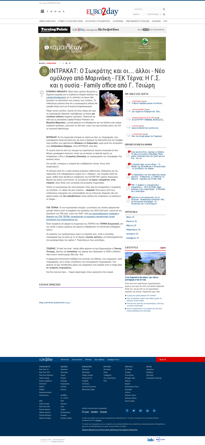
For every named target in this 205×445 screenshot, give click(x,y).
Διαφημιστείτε (113, 359)
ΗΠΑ (62, 401)
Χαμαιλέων (150, 369)
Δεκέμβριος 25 (132, 238)
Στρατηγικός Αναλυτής (154, 378)
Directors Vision (130, 395)
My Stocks (107, 369)
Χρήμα (63, 409)
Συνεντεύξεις (129, 375)
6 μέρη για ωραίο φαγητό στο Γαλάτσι (141, 295)
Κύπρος (63, 389)
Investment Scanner (89, 387)
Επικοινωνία (77, 359)
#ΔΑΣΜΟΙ (156, 21)
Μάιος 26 (130, 217)
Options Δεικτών (45, 412)
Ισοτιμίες (64, 415)
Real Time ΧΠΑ (44, 372)
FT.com (85, 412)
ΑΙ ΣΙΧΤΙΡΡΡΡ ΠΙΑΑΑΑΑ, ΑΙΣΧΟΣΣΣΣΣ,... (145, 119)
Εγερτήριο (128, 389)
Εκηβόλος (149, 372)
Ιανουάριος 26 (132, 234)
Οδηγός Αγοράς (87, 375)
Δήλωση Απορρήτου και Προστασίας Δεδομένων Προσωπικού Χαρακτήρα (109, 430)
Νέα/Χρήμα (86, 372)
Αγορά (63, 375)
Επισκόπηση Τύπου (132, 387)
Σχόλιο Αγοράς (44, 378)
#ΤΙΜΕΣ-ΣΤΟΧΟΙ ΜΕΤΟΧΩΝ (70, 21)
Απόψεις (128, 372)
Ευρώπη (64, 404)
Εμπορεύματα (65, 412)
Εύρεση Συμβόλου (45, 381)
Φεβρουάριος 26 (133, 230)
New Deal (149, 375)
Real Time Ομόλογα (46, 375)
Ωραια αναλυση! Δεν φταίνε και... (142, 127)
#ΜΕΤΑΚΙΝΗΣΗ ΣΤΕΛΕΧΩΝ (137, 21)
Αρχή (161, 359)
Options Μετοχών (45, 418)
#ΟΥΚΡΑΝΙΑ (118, 21)
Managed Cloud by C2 (58, 441)
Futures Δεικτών (44, 409)
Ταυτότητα (65, 359)
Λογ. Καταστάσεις (110, 378)
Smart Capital (130, 401)
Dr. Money (128, 369)
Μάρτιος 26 (131, 225)
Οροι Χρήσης (99, 359)
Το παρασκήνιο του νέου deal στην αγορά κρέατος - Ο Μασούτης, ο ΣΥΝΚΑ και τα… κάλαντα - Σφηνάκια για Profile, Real (145, 177)
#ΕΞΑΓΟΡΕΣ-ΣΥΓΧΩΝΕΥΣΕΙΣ (97, 21)
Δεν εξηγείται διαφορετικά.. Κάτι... (143, 110)
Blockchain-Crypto (88, 389)
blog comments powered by (54, 302)
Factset (103, 412)
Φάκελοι (128, 381)
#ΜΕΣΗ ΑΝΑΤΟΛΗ (47, 21)
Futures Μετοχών (45, 415)
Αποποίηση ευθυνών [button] (145, 53)
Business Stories (131, 398)
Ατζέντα (127, 392)
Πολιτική (63, 387)
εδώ (146, 29)
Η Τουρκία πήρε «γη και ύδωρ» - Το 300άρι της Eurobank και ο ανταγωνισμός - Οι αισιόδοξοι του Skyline (145, 166)
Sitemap (88, 359)
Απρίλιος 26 (131, 221)
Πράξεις (42, 389)
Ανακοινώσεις (44, 395)
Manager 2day (130, 378)
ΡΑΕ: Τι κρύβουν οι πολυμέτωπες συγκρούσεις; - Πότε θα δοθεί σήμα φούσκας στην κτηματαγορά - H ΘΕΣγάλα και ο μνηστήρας (145, 188)
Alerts (106, 372)
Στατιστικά (42, 384)
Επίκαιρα (64, 381)
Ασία (62, 407)
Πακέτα (41, 387)
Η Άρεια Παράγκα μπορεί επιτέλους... (144, 102)
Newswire (64, 369)
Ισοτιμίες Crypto (66, 418)
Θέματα (127, 384)
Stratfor (94, 412)
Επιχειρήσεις (65, 384)
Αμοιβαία (85, 381)
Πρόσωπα (85, 369)
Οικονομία (64, 372)
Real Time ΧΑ (44, 369)
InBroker (98, 420)
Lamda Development (56, 97)
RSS (105, 381)
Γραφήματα (107, 375)
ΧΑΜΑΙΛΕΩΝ (51, 63)
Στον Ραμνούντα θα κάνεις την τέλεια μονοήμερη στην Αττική (141, 278)
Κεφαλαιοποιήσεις (45, 392)
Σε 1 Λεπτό (64, 398)
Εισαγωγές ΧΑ (87, 378)
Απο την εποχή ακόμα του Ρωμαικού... (144, 135)
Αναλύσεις (85, 384)
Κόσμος (63, 378)
